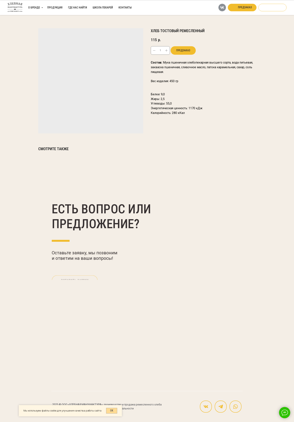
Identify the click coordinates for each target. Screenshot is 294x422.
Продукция (54, 7)
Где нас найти (77, 7)
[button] (242, 7)
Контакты (125, 7)
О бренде (34, 7)
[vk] (222, 7)
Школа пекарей (103, 7)
